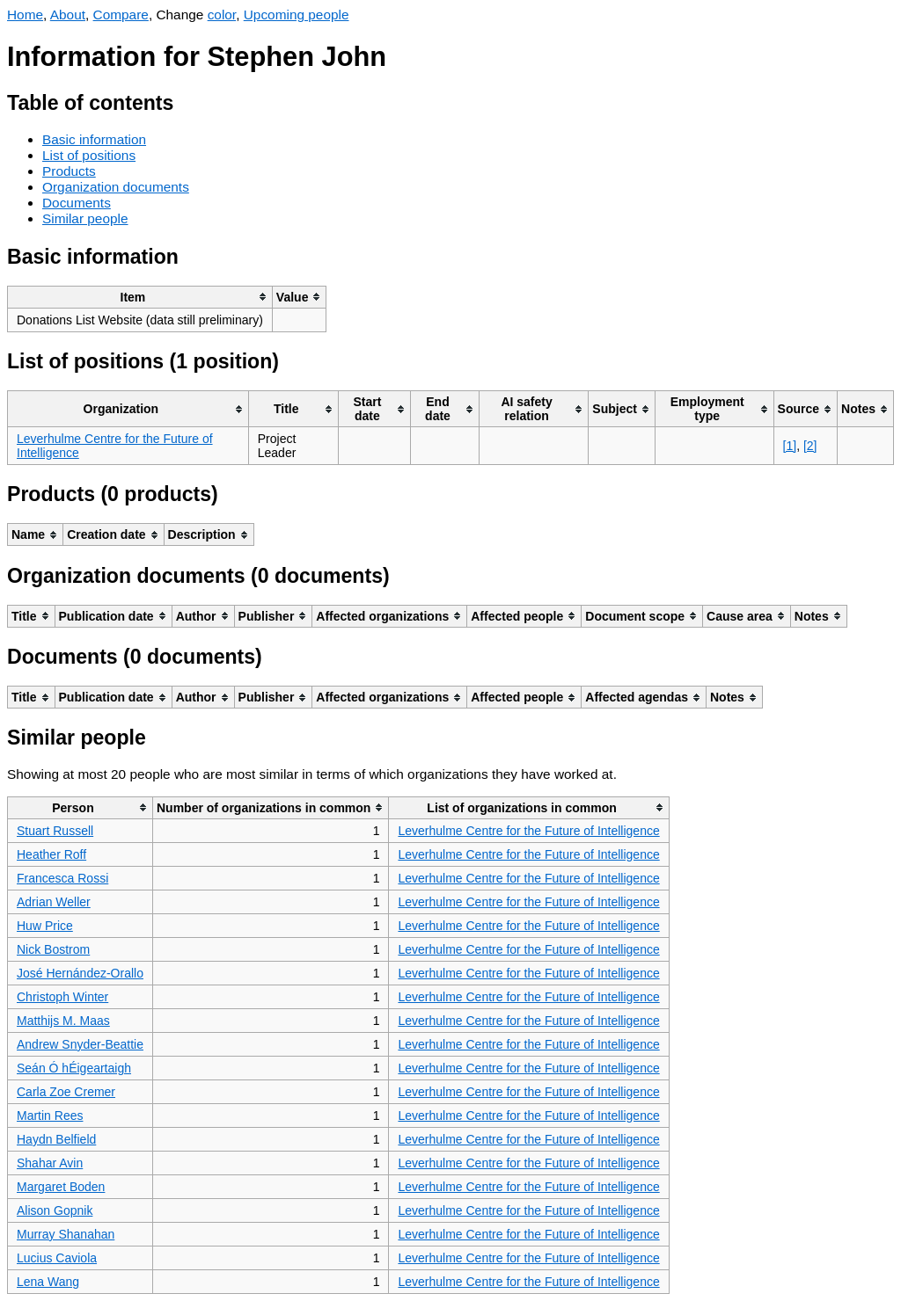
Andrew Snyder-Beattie (80, 1044)
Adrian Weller (54, 902)
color (222, 14)
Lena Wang (48, 1282)
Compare (121, 14)
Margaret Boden (61, 1187)
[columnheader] (140, 297)
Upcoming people (296, 14)
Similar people (85, 218)
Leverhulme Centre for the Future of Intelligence (528, 831)
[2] (810, 446)
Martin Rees (50, 1115)
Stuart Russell (55, 831)
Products (69, 171)
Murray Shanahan (65, 1234)
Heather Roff (51, 854)
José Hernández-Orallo (80, 973)
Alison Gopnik (54, 1210)
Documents (76, 202)
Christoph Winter (62, 997)
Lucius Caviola (57, 1258)
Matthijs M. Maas (63, 1021)
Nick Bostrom (53, 949)
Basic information (94, 139)
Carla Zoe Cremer (66, 1092)
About (67, 14)
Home (25, 14)
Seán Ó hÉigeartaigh (74, 1068)
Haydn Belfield (56, 1139)
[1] (790, 446)
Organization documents (115, 186)
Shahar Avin (50, 1163)
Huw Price (45, 926)
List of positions (89, 155)
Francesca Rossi (62, 878)
